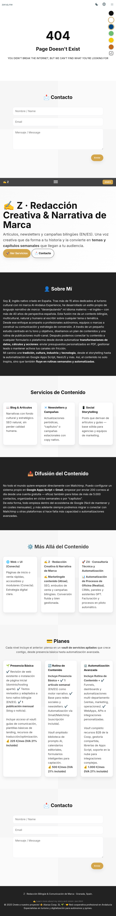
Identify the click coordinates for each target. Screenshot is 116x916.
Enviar (97, 158)
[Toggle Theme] (97, 4)
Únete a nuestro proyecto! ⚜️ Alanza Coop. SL (37, 904)
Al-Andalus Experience (46, 305)
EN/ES (108, 182)
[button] (112, 4)
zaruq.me (7, 4)
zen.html (78, 901)
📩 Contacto (43, 253)
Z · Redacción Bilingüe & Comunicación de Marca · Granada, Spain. (57, 894)
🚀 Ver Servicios (17, 253)
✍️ (6, 182)
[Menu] (56, 182)
